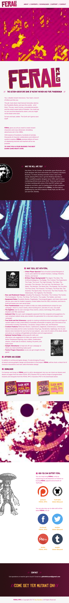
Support (54, 4)
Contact (63, 4)
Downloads (44, 4)
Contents (34, 4)
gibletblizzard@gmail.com (50, 576)
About (26, 4)
